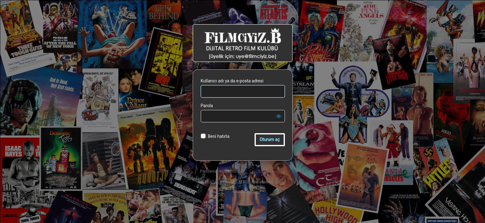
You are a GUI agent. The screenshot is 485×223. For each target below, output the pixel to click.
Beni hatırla (219, 136)
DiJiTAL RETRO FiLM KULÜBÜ (243, 43)
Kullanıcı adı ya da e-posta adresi (232, 80)
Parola (207, 105)
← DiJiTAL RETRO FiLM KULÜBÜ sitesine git (239, 182)
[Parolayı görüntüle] (279, 116)
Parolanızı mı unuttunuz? (222, 171)
